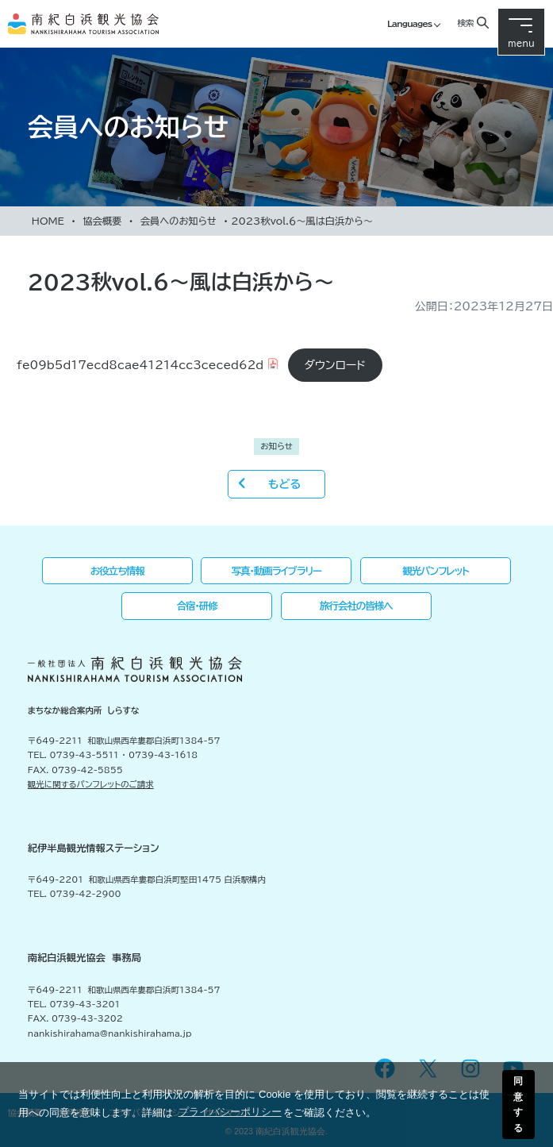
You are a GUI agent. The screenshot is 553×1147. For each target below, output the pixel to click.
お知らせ (276, 446)
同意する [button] (518, 1104)
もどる (284, 484)
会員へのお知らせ (178, 220)
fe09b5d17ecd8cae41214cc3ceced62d (140, 365)
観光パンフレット (435, 570)
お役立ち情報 (117, 570)
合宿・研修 (197, 605)
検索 (465, 22)
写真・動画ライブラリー (277, 570)
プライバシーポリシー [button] (230, 1112)
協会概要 (102, 220)
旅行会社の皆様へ (356, 605)
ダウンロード (335, 365)
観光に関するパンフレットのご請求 (91, 784)
